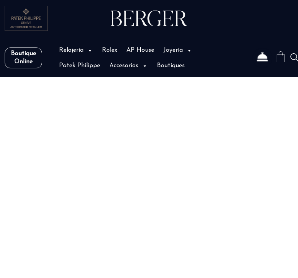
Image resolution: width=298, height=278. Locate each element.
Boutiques (171, 66)
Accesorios (128, 65)
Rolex (109, 50)
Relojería (76, 50)
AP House (140, 50)
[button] (89, 50)
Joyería (177, 50)
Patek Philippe (79, 66)
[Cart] (280, 58)
